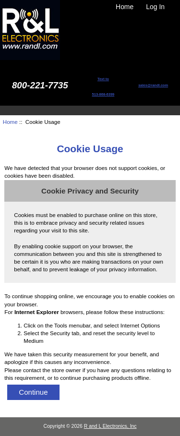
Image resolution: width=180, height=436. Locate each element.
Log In (155, 7)
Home (124, 7)
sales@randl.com (153, 85)
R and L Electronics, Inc (110, 426)
